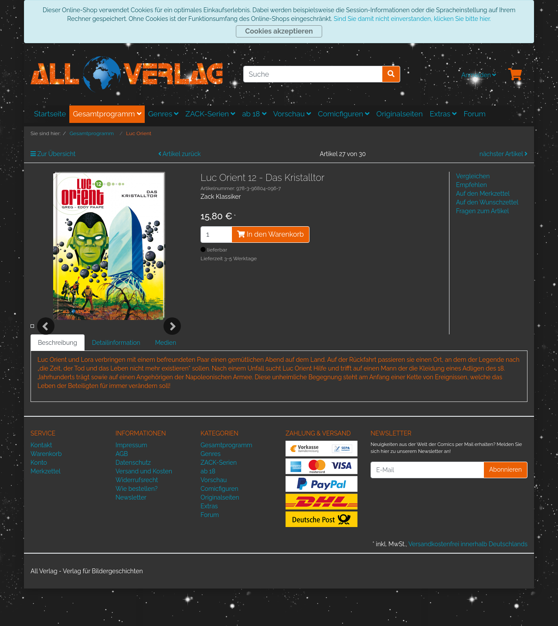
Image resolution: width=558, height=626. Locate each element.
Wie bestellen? (136, 526)
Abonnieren (505, 507)
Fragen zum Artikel (482, 211)
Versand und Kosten (144, 508)
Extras (443, 113)
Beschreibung (57, 380)
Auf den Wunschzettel (487, 202)
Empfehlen (471, 184)
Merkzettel (46, 508)
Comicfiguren (343, 113)
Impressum (131, 482)
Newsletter (131, 534)
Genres (163, 113)
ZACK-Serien (210, 113)
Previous (45, 345)
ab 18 (254, 113)
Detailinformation (116, 380)
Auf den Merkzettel (483, 193)
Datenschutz (133, 500)
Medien (166, 380)
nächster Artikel (503, 153)
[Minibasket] (515, 75)
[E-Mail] (427, 507)
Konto (39, 500)
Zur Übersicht (53, 153)
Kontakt (41, 482)
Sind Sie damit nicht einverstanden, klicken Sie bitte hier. (411, 18)
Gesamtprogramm (107, 113)
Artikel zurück (179, 153)
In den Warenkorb (270, 234)
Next (172, 345)
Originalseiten (399, 113)
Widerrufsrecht (137, 517)
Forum (474, 113)
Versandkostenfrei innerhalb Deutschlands (467, 581)
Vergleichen (473, 176)
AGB (122, 491)
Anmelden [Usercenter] (478, 74)
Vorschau (292, 113)
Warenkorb (46, 491)
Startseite (50, 113)
